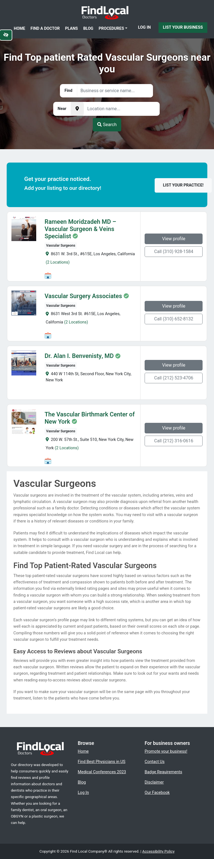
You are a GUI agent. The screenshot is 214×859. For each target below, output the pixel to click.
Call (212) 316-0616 (173, 440)
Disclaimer (154, 782)
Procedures (111, 28)
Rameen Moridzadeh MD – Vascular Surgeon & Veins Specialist (80, 229)
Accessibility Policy (158, 851)
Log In (144, 27)
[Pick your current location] (77, 109)
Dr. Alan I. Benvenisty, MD (79, 356)
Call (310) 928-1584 (173, 251)
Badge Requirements (163, 771)
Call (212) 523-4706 (173, 378)
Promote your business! (166, 751)
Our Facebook (157, 792)
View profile (173, 238)
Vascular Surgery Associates (83, 296)
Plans (71, 28)
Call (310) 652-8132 (173, 318)
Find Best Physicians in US (101, 761)
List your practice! (183, 185)
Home (19, 28)
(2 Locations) (58, 262)
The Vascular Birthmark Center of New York (90, 418)
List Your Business (183, 27)
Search (106, 124)
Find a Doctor (45, 28)
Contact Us (155, 761)
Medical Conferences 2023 (102, 771)
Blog (88, 28)
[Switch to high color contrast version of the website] (6, 35)
